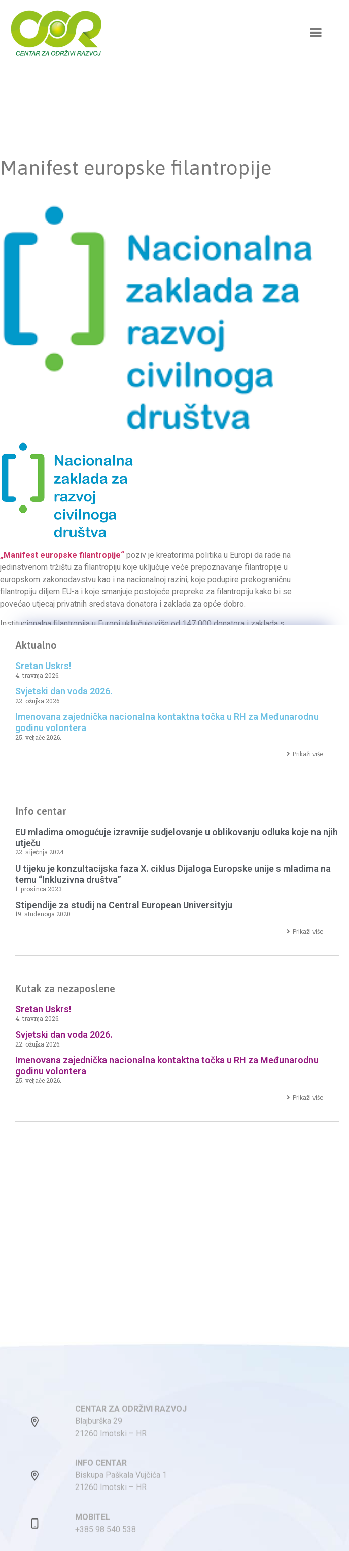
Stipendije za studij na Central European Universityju (123, 905)
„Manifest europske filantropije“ (62, 555)
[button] (316, 32)
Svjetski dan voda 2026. (64, 691)
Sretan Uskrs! (43, 665)
